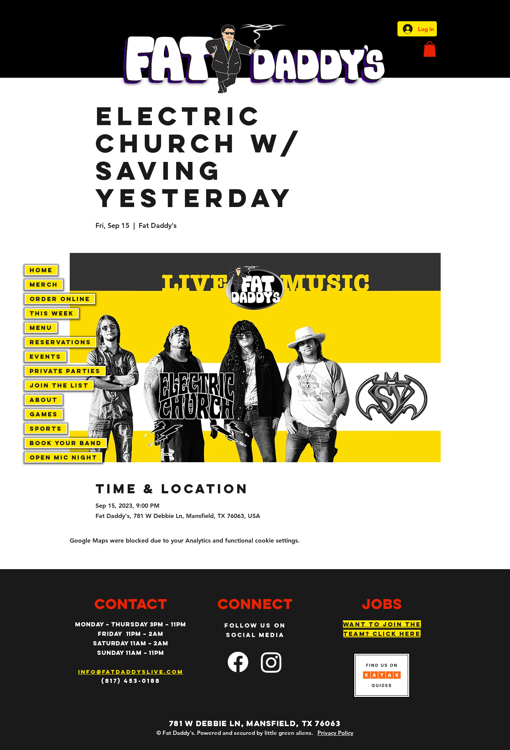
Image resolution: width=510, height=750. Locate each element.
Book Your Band (66, 443)
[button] (429, 49)
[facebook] (238, 662)
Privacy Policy (336, 732)
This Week (52, 313)
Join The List (59, 385)
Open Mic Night (63, 457)
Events (45, 356)
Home (41, 270)
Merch (44, 284)
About (44, 399)
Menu (41, 327)
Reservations (60, 342)
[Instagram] (271, 662)
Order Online (60, 299)
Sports (46, 428)
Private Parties (65, 371)
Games (44, 414)
